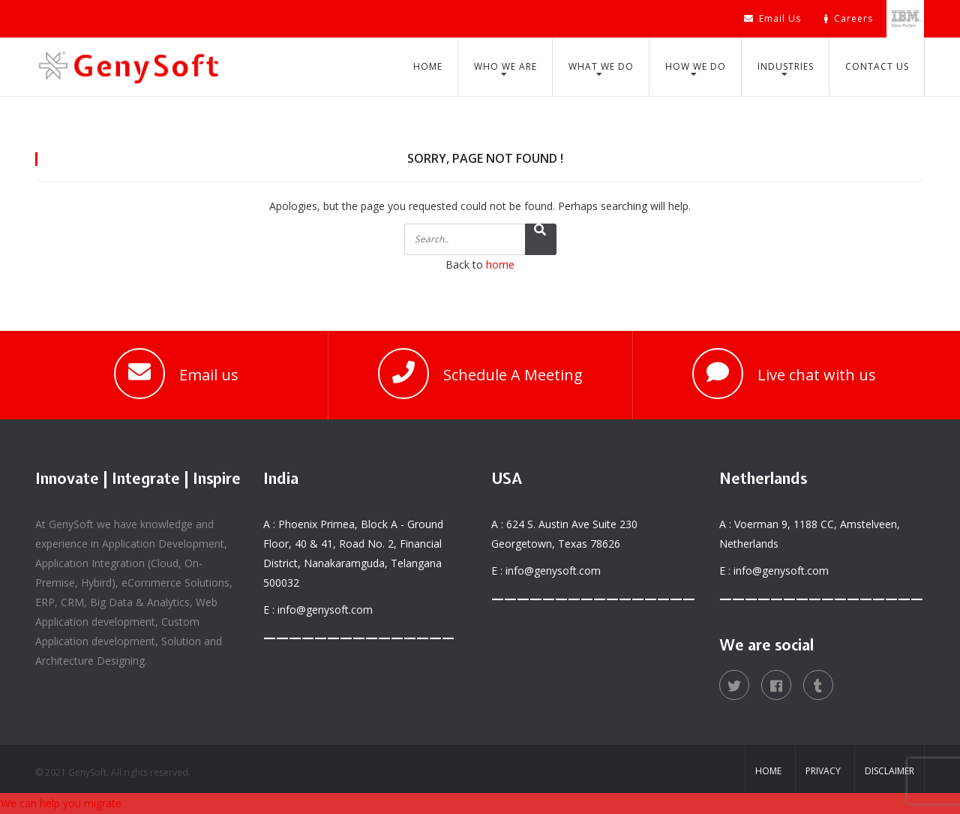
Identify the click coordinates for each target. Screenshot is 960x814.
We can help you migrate (61, 803)
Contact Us (877, 66)
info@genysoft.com (325, 609)
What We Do (601, 66)
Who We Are (505, 66)
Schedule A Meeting (513, 375)
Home (427, 66)
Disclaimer (889, 770)
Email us (208, 375)
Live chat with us (817, 375)
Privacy (823, 770)
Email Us (772, 18)
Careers (848, 18)
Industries (786, 66)
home (500, 264)
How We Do (695, 66)
